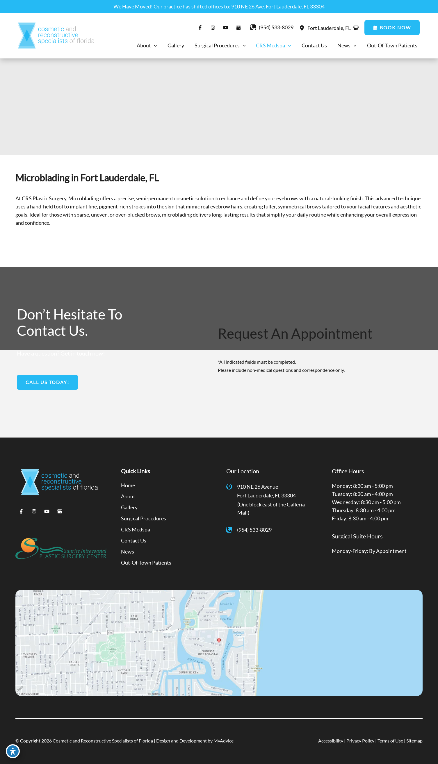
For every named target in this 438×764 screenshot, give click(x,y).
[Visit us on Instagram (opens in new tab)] (213, 27)
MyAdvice (223, 740)
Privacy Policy (360, 740)
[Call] (271, 27)
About (128, 496)
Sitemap (414, 740)
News (127, 551)
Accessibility (330, 740)
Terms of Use (390, 740)
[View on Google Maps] (356, 28)
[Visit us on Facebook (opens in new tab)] (200, 27)
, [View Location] (329, 28)
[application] (154, 45)
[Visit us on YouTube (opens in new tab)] (226, 27)
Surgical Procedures (143, 518)
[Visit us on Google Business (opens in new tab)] (238, 27)
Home (128, 485)
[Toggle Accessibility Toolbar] (13, 751)
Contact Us (133, 540)
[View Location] (303, 27)
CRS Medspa (135, 529)
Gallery (129, 507)
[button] (392, 27)
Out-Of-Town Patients (146, 562)
